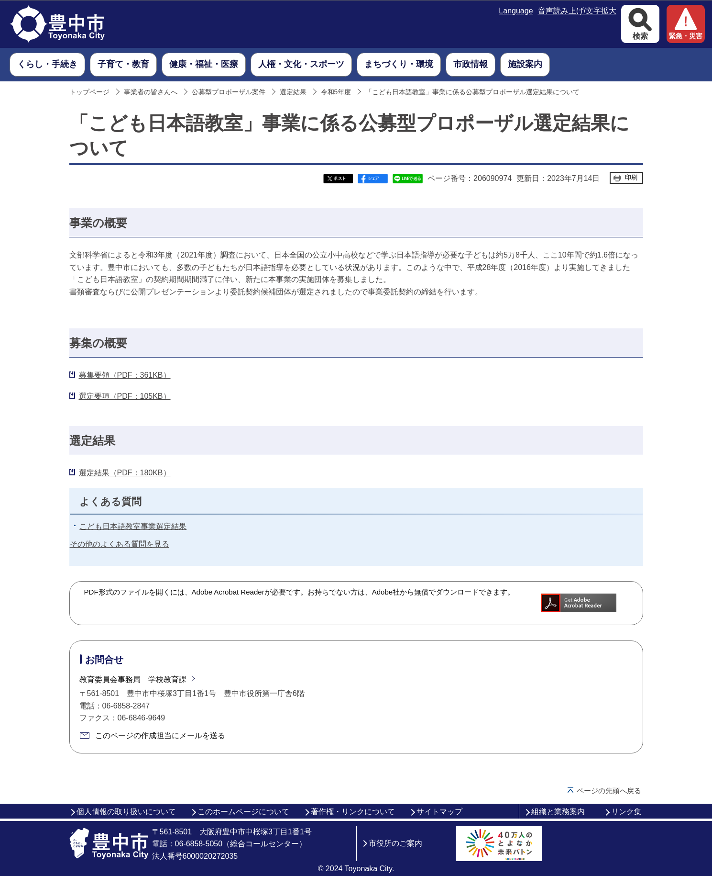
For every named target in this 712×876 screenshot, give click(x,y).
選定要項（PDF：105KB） (125, 396)
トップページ (89, 92)
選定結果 (293, 92)
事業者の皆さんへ (150, 92)
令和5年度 (336, 92)
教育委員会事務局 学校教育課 (132, 679)
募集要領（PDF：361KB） (125, 375)
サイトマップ (439, 812)
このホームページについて (243, 812)
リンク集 (626, 812)
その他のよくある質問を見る (119, 544)
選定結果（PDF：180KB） (125, 473)
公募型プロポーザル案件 (228, 92)
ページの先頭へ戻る (609, 790)
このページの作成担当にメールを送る (160, 735)
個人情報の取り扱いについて (126, 812)
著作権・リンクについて (353, 812)
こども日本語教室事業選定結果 (132, 526)
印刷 (631, 177)
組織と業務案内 (558, 812)
